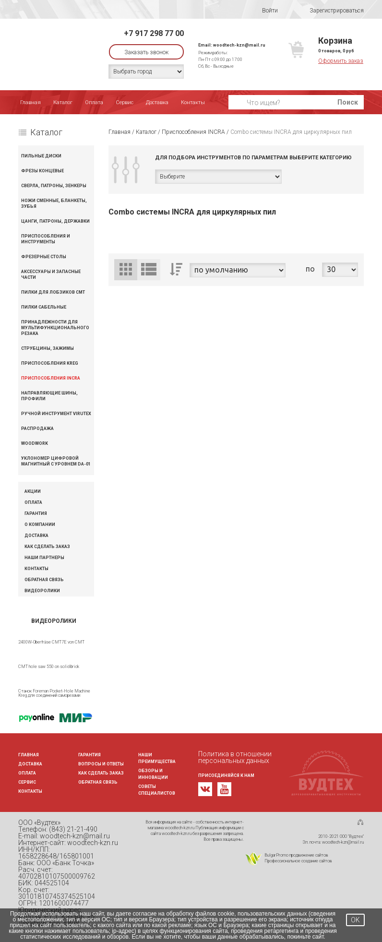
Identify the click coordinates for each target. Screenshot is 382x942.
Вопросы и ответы (101, 764)
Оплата (94, 102)
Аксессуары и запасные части (51, 274)
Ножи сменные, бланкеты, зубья (54, 203)
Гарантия (35, 514)
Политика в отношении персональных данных (235, 757)
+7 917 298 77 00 (154, 33)
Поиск (347, 102)
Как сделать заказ (47, 547)
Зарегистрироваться (330, 11)
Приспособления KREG (49, 363)
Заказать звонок (146, 52)
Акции (32, 491)
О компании (39, 525)
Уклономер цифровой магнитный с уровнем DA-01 (56, 461)
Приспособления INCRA (50, 378)
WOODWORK (34, 443)
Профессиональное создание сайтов (298, 861)
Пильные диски (41, 156)
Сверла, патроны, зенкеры (53, 185)
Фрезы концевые (42, 170)
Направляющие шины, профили (49, 396)
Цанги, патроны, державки (55, 221)
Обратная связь (44, 580)
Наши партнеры (44, 558)
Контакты (193, 102)
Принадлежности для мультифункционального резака (55, 328)
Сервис (124, 102)
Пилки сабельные (43, 307)
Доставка (157, 102)
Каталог (62, 102)
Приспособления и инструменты (45, 239)
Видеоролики (42, 591)
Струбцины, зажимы (47, 348)
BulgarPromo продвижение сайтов (296, 855)
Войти (264, 10)
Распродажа (37, 428)
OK (355, 920)
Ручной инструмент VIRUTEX (56, 413)
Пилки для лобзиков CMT (53, 292)
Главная (30, 102)
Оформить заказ (340, 61)
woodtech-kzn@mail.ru (239, 45)
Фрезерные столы (43, 256)
